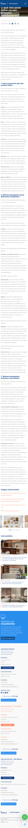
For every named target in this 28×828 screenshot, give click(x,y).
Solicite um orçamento (8, 638)
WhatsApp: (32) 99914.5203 (7, 684)
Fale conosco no (10, 696)
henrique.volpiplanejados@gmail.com (9, 686)
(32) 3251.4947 (4, 682)
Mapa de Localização (7, 667)
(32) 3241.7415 (4, 790)
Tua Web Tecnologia (15, 817)
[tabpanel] (13, 521)
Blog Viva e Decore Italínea (12, 510)
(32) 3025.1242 (4, 739)
